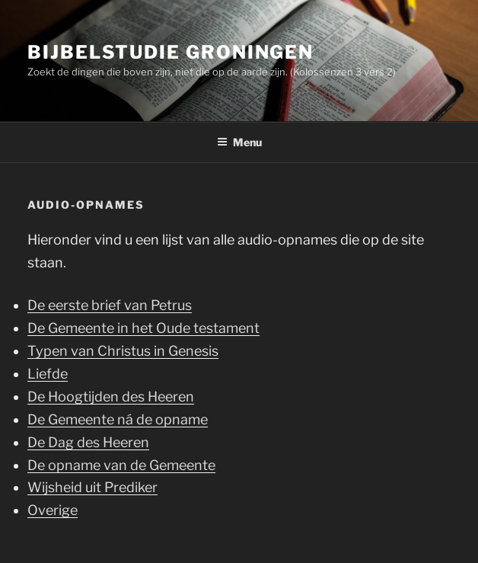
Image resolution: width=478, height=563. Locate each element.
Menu (239, 142)
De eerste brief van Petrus (109, 305)
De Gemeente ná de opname (117, 419)
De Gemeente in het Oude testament (143, 328)
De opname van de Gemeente (121, 465)
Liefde (47, 374)
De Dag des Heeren (88, 442)
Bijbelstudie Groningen (170, 52)
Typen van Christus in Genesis (122, 351)
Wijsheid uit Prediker (92, 487)
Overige (52, 510)
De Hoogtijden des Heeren (110, 397)
